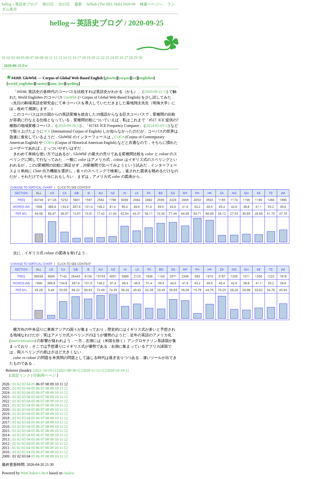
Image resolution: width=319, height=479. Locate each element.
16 (74, 58)
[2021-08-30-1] (68, 370)
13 (60, 58)
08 (37, 58)
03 (13, 58)
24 (112, 58)
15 (69, 58)
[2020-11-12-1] (92, 370)
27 (126, 58)
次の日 (64, 4)
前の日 (48, 4)
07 (32, 58)
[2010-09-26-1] (68, 126)
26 (121, 58)
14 (65, 58)
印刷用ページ (44, 375)
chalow (68, 473)
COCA (119, 137)
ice (134, 78)
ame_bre (57, 84)
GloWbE (70, 97)
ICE (47, 131)
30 (140, 58)
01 (4, 58)
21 (98, 58)
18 (84, 58)
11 (51, 58)
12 (55, 58)
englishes (146, 78)
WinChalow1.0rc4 (34, 473)
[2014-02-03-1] (156, 126)
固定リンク (21, 375)
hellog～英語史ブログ (20, 4)
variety (41, 84)
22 (102, 58)
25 (117, 58)
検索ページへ (151, 4)
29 (135, 58)
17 (79, 58)
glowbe (110, 78)
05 (23, 58)
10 (46, 58)
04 (18, 58)
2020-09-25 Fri (15, 66)
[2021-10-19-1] (44, 370)
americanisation (22, 341)
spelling (72, 84)
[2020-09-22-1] (155, 92)
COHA (49, 143)
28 (131, 58)
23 (107, 58)
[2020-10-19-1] (117, 370)
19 (88, 58)
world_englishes (20, 84)
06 (27, 58)
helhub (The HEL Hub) (104, 4)
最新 (78, 4)
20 (93, 58)
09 (41, 58)
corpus (124, 78)
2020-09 (129, 4)
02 (8, 58)
